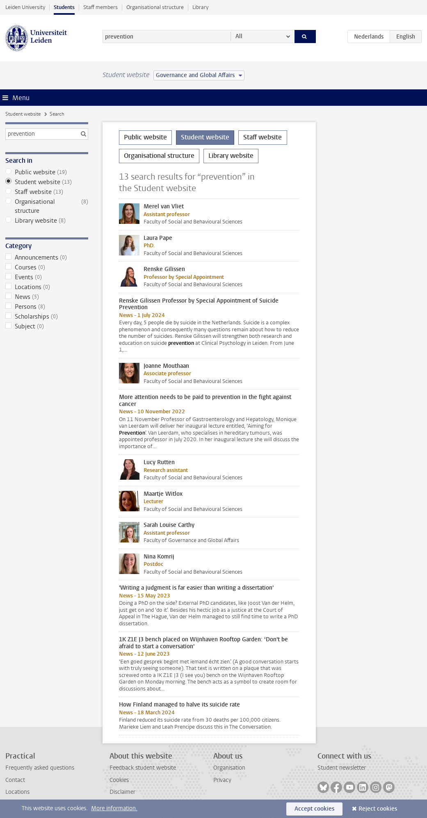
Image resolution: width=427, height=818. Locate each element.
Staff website (46, 191)
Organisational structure (155, 7)
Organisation (229, 768)
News (46, 296)
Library (200, 7)
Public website (46, 172)
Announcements (46, 257)
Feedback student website (143, 768)
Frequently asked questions (39, 768)
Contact (15, 780)
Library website (46, 220)
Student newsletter (341, 768)
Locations (46, 287)
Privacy (222, 780)
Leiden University (25, 7)
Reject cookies (377, 809)
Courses (46, 267)
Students (64, 7)
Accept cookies (314, 809)
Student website (23, 114)
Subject (46, 326)
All (238, 36)
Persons (46, 306)
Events (46, 277)
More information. (114, 808)
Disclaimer (122, 792)
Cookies (119, 780)
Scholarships (46, 316)
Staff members (100, 7)
